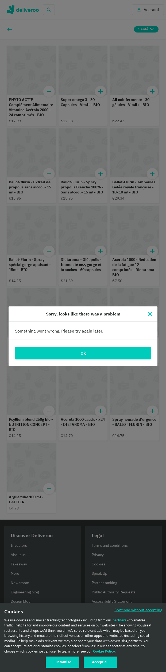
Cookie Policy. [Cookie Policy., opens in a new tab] (104, 651)
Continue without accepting (138, 609)
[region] (83, 637)
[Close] (150, 314)
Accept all (100, 662)
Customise (62, 662)
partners (119, 620)
